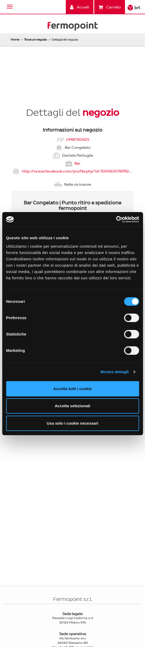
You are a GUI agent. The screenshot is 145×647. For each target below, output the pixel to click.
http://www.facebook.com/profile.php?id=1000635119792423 (79, 171)
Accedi (79, 7)
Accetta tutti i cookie (72, 388)
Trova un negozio (35, 39)
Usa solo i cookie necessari (72, 423)
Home (15, 39)
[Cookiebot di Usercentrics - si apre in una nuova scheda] (116, 219)
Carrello (109, 7)
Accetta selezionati (72, 406)
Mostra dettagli (114, 372)
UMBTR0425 (77, 139)
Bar (77, 163)
